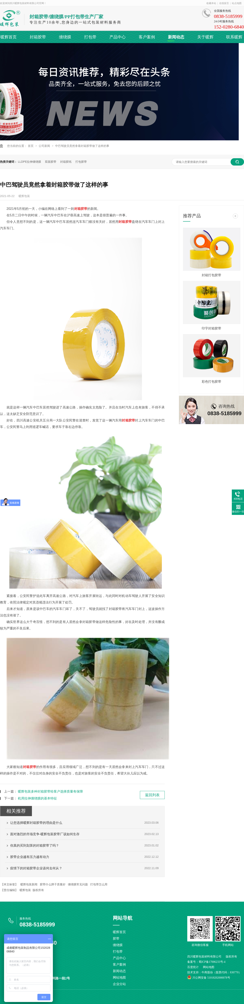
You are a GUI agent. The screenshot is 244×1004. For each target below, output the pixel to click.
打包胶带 (81, 161)
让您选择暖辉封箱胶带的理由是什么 (36, 822)
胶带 (116, 938)
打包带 (90, 37)
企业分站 (119, 984)
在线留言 (224, 3)
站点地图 (237, 3)
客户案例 (147, 37)
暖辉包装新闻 (28, 884)
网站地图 (119, 977)
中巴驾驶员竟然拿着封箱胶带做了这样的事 (82, 145)
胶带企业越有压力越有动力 (29, 857)
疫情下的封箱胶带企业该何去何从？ (36, 868)
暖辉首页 (8, 37)
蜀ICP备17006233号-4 (212, 961)
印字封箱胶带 (211, 328)
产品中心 (117, 37)
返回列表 (152, 795)
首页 (31, 145)
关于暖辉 (205, 37)
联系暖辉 (234, 37)
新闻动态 (176, 37)
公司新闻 (45, 145)
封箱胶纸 (66, 161)
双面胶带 (50, 161)
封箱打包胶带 (211, 275)
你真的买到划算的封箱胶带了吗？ (34, 845)
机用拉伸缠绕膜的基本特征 (37, 798)
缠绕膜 (65, 37)
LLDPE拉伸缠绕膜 (29, 161)
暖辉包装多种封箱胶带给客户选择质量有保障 (50, 791)
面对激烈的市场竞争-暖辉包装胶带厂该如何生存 (45, 834)
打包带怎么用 (98, 884)
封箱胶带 (38, 37)
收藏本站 (211, 3)
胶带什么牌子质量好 (52, 884)
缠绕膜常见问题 (78, 884)
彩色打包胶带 (211, 381)
